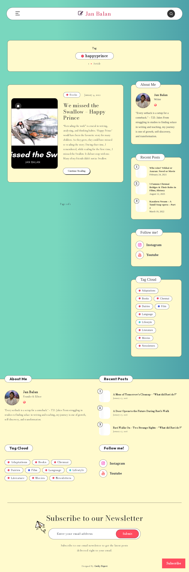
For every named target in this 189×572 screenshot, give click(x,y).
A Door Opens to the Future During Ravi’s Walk (141, 411)
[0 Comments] (18, 106)
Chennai (163, 298)
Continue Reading (76, 170)
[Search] (171, 14)
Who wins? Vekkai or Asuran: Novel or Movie (162, 169)
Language (146, 314)
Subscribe (173, 563)
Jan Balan (161, 95)
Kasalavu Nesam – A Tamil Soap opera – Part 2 (163, 204)
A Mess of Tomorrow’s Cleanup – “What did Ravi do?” (145, 394)
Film (162, 306)
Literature (146, 330)
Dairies (144, 306)
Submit (127, 534)
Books (71, 95)
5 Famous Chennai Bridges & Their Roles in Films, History (163, 187)
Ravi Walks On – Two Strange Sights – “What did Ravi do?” (147, 428)
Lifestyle (145, 322)
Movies (144, 338)
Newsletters (147, 345)
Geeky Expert (101, 566)
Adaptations (147, 290)
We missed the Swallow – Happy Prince (84, 111)
